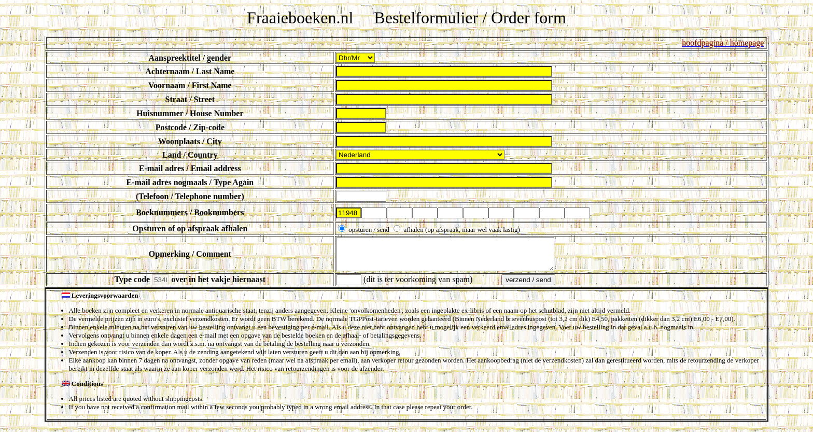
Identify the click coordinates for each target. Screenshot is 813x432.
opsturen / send (369, 229)
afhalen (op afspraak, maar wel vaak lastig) (461, 229)
